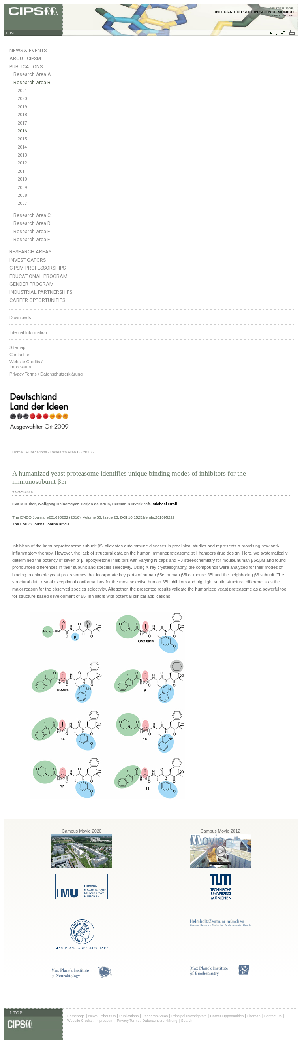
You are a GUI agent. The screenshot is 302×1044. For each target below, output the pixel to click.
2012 (22, 163)
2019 (22, 106)
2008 (22, 195)
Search (186, 1021)
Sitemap (17, 347)
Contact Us (272, 1016)
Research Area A (32, 74)
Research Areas (30, 252)
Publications (26, 67)
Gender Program (31, 284)
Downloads (20, 317)
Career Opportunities (37, 300)
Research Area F (31, 239)
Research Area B (32, 82)
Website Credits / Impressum (90, 1021)
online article (58, 524)
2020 (22, 98)
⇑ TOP (15, 1012)
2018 (22, 114)
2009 (22, 187)
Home (17, 452)
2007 (22, 203)
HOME (11, 33)
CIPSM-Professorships (37, 268)
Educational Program (38, 276)
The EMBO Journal (28, 524)
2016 (22, 131)
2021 (22, 90)
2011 (22, 171)
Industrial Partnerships (40, 292)
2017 (22, 123)
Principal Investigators (188, 1016)
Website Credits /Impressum (26, 364)
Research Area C (32, 215)
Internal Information (28, 332)
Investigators (27, 260)
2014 (22, 147)
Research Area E (31, 231)
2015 (22, 139)
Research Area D (32, 223)
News (93, 1016)
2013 (22, 155)
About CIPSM (25, 58)
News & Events (28, 50)
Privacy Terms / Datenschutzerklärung (46, 374)
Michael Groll (164, 504)
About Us (108, 1016)
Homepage (76, 1016)
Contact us (19, 354)
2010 (22, 179)
